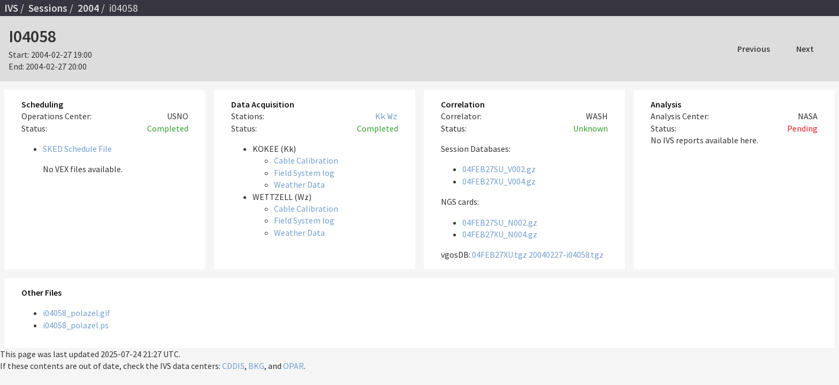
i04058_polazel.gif (76, 312)
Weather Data (299, 184)
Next (805, 48)
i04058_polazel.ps (76, 325)
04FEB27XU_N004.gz (499, 234)
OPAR (293, 365)
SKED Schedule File (77, 148)
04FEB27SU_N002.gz (499, 222)
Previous (753, 48)
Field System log (304, 172)
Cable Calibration (306, 160)
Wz (392, 116)
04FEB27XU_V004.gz (499, 181)
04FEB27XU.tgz (499, 254)
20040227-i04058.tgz (566, 254)
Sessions (47, 8)
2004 (88, 8)
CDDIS (233, 365)
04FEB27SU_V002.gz (499, 169)
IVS (11, 8)
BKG (256, 365)
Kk (380, 116)
